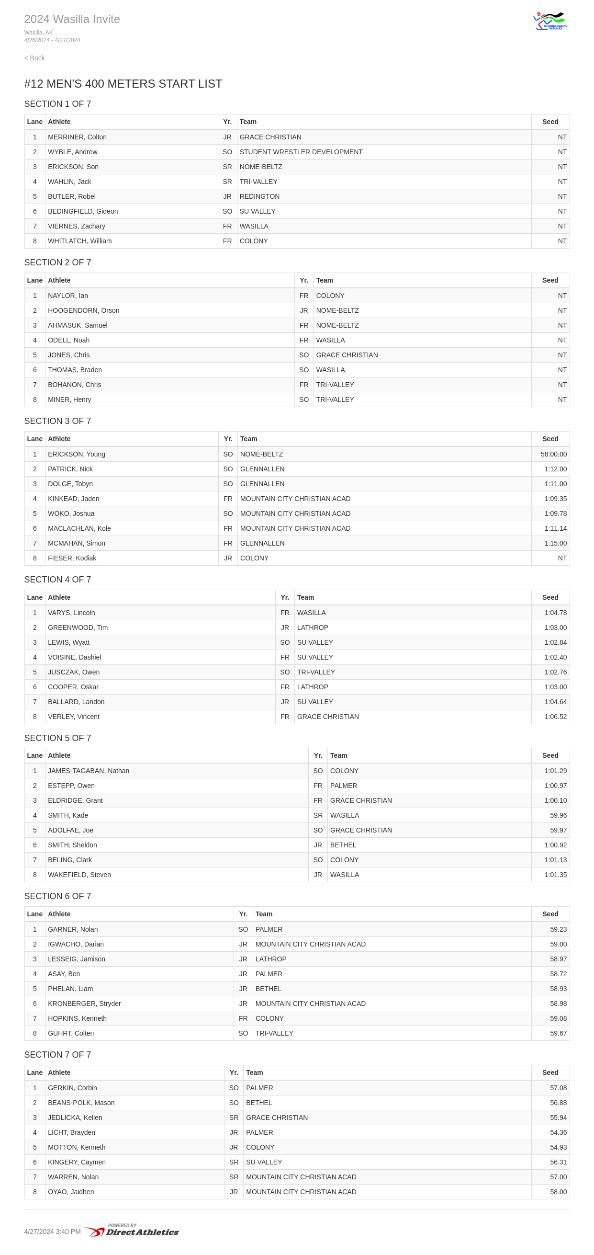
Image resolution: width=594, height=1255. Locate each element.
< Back (34, 58)
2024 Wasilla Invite (72, 18)
